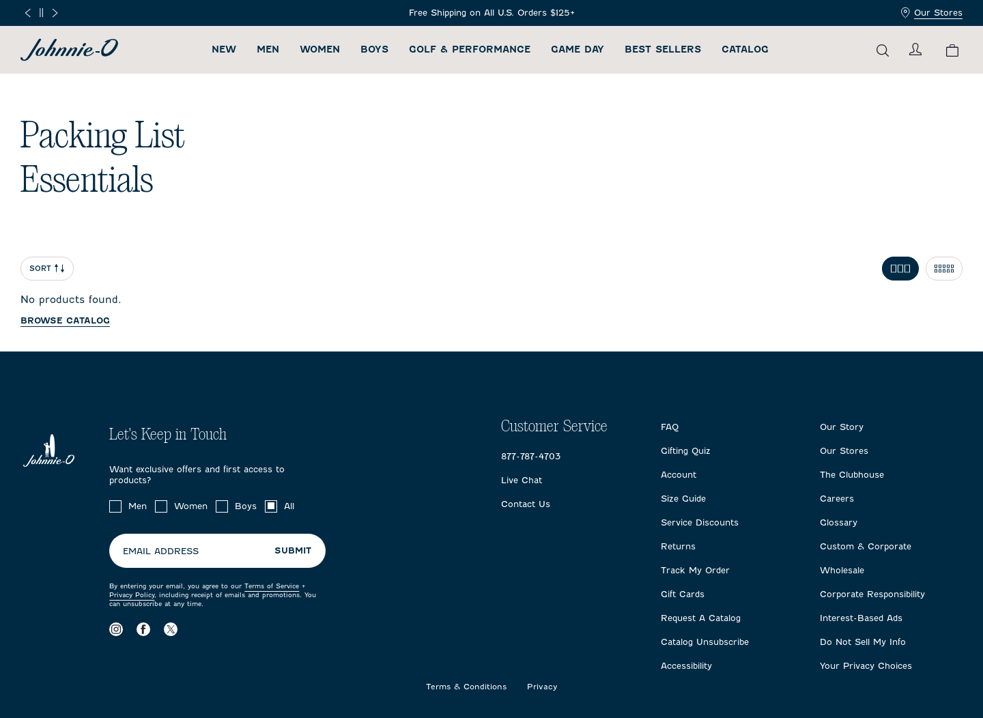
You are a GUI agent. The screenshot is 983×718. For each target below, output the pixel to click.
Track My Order (695, 570)
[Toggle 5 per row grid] (944, 269)
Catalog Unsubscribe (705, 642)
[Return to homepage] (69, 50)
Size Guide (683, 498)
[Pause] (41, 13)
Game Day (577, 49)
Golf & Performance (469, 49)
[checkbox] (115, 506)
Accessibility (686, 666)
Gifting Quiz (686, 451)
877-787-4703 (530, 456)
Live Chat (521, 480)
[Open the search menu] (883, 50)
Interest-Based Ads (861, 618)
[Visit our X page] (170, 629)
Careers (837, 498)
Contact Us (525, 504)
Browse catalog (65, 320)
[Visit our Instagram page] (116, 629)
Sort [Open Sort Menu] (47, 268)
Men (268, 49)
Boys (374, 49)
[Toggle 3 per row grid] (900, 269)
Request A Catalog (701, 618)
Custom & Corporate (865, 546)
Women (320, 49)
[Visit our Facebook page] (143, 629)
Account (678, 475)
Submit (292, 550)
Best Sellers (663, 49)
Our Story (842, 427)
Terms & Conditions (466, 687)
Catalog (745, 49)
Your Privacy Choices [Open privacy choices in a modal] (866, 666)
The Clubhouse (852, 475)
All (289, 506)
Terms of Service (271, 586)
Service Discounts (700, 522)
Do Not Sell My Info (863, 642)
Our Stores (932, 13)
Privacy (542, 687)
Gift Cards (682, 594)
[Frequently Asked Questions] (492, 13)
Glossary (838, 522)
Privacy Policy (131, 595)
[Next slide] (55, 13)
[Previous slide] (27, 13)
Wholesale (842, 570)
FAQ (670, 427)
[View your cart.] (952, 50)
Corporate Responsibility (872, 594)
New (224, 49)
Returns (678, 546)
